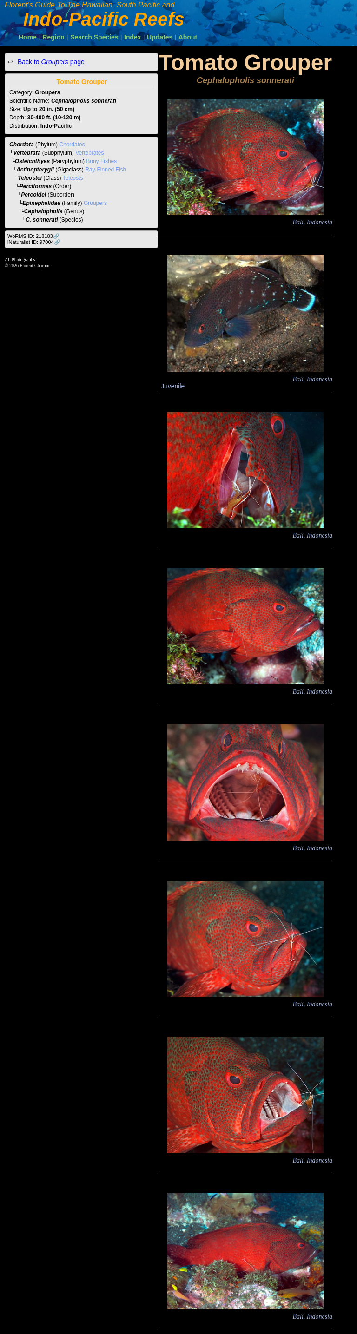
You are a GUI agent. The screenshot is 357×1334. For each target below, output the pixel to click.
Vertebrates (89, 153)
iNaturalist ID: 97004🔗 (33, 242)
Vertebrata (27, 153)
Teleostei (30, 178)
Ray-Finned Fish (105, 169)
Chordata (21, 144)
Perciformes (36, 186)
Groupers (95, 203)
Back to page (50, 62)
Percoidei (33, 194)
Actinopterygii (35, 169)
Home (28, 37)
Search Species (94, 37)
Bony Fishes (101, 161)
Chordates (72, 144)
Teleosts (73, 178)
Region (53, 37)
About (187, 37)
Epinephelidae (41, 203)
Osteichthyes (32, 161)
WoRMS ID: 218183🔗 (33, 236)
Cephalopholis (43, 211)
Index (132, 37)
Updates (159, 37)
